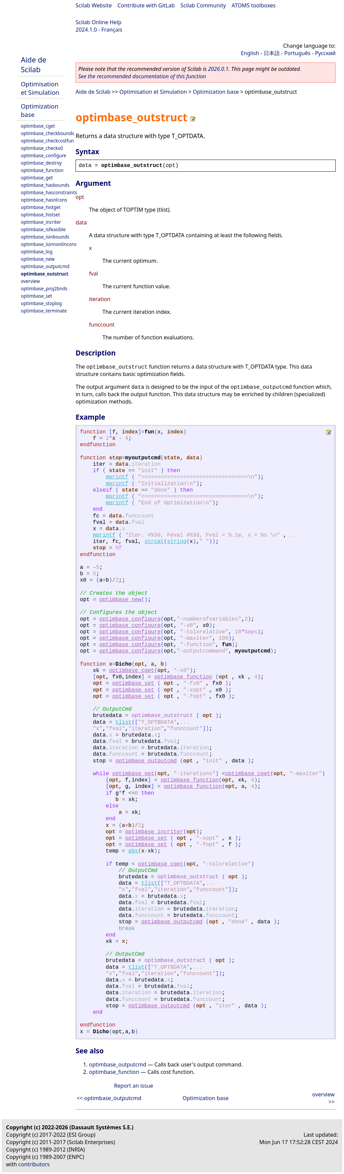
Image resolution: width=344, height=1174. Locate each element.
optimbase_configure (43, 155)
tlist (124, 722)
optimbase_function (42, 170)
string (176, 542)
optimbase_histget (40, 207)
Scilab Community (203, 5)
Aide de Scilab (33, 64)
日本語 (272, 53)
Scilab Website (94, 5)
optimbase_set (36, 296)
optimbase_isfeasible (43, 229)
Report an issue (133, 1085)
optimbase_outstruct (44, 273)
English (250, 53)
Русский (325, 53)
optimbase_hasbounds (45, 185)
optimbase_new (37, 259)
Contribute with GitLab (146, 5)
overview (30, 281)
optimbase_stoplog (41, 303)
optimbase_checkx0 (42, 148)
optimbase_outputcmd (45, 266)
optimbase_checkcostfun (47, 140)
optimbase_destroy (41, 163)
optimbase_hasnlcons (44, 200)
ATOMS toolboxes (254, 5)
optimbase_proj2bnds (44, 288)
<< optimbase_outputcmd (109, 1098)
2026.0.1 (218, 69)
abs (133, 851)
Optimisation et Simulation (40, 88)
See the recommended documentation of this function (142, 76)
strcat (154, 542)
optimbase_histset (40, 214)
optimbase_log (36, 251)
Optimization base (216, 91)
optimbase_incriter (41, 222)
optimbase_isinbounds (45, 237)
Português (297, 53)
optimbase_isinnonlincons (49, 244)
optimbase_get (37, 177)
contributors (34, 1164)
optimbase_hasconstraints (49, 192)
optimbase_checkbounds (47, 133)
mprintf (117, 477)
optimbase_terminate (44, 310)
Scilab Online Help (98, 22)
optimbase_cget (38, 126)
